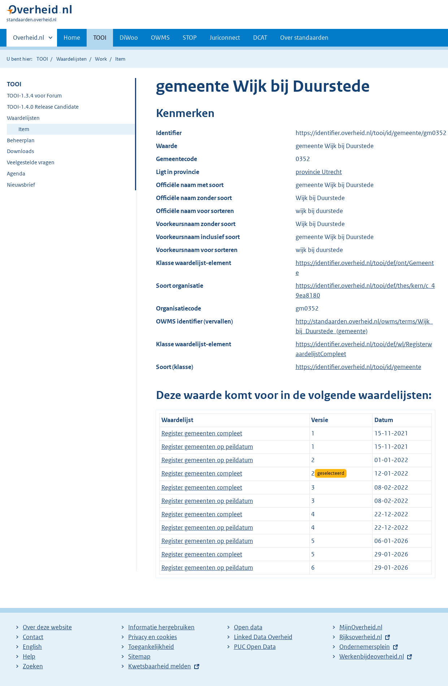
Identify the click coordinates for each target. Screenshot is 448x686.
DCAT (260, 38)
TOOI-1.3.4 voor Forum (34, 95)
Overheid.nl (28, 40)
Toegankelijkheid (151, 647)
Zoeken (33, 666)
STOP (190, 38)
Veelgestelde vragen (31, 162)
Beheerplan (21, 140)
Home (72, 38)
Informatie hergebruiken (161, 627)
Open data (248, 627)
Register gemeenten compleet (201, 433)
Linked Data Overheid (263, 637)
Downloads (20, 151)
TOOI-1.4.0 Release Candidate (43, 106)
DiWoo (128, 38)
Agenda (16, 173)
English (32, 647)
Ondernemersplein (364, 647)
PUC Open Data (255, 647)
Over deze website (47, 627)
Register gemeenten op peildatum (207, 447)
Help (29, 656)
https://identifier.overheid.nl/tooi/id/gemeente (358, 367)
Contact (33, 637)
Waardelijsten (71, 59)
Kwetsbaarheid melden (159, 666)
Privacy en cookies (152, 637)
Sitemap (139, 656)
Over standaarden (304, 38)
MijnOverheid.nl (360, 627)
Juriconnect (225, 38)
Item (23, 129)
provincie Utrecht (319, 172)
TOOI (99, 38)
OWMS (160, 38)
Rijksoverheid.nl (360, 637)
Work (101, 59)
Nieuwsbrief (21, 184)
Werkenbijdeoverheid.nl (371, 656)
